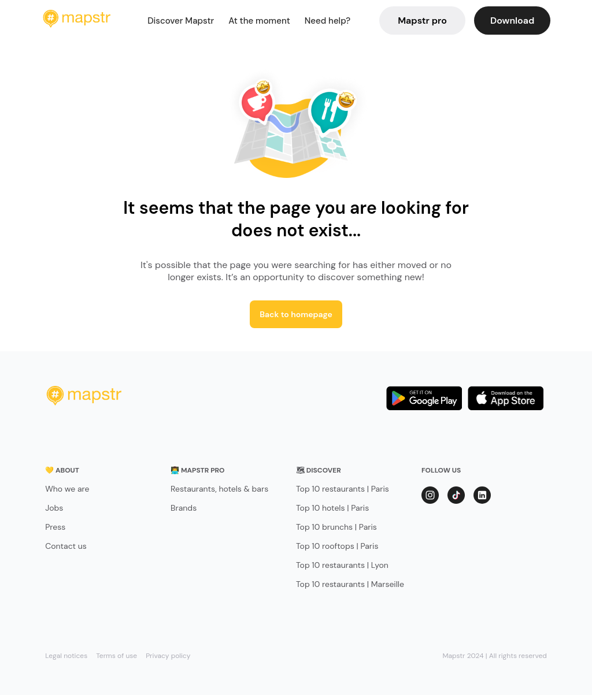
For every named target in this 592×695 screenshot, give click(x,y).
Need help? (327, 21)
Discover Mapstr (180, 21)
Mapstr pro (422, 20)
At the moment (259, 21)
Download (512, 20)
